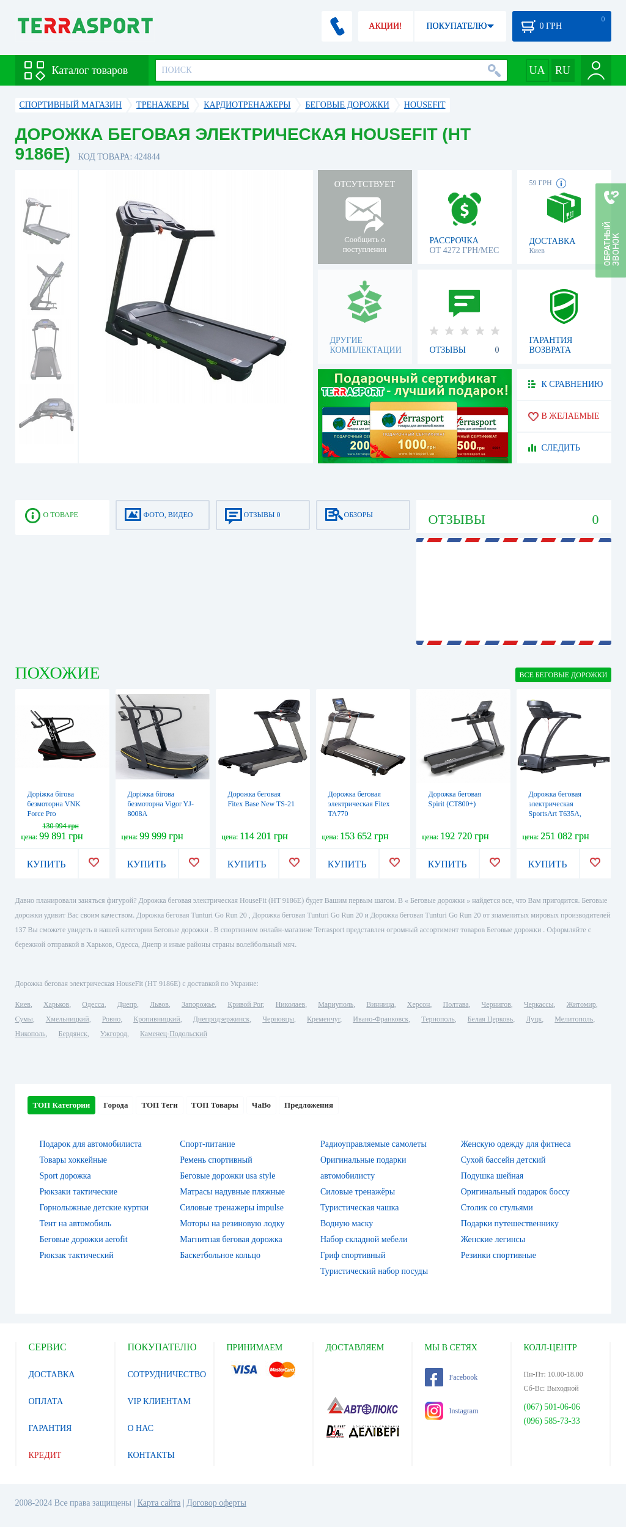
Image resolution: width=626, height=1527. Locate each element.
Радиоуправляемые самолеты (373, 1144)
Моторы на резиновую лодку (232, 1223)
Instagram (452, 1411)
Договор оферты (216, 1502)
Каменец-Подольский (173, 1033)
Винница (380, 1004)
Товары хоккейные (74, 1160)
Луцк (534, 1019)
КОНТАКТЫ (151, 1455)
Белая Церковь (490, 1019)
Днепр (127, 1004)
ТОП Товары (214, 1104)
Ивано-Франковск (380, 1019)
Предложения (308, 1104)
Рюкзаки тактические (78, 1191)
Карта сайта (159, 1502)
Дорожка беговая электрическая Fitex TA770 (359, 804)
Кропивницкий (156, 1019)
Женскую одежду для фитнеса (516, 1144)
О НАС (140, 1428)
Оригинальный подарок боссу (515, 1191)
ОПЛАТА (46, 1401)
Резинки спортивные (498, 1255)
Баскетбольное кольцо (220, 1255)
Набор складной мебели (363, 1239)
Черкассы (539, 1004)
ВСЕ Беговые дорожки (563, 675)
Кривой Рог (244, 1004)
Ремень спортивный (216, 1160)
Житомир (581, 1004)
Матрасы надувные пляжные (232, 1191)
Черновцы (278, 1019)
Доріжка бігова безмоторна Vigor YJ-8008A (161, 804)
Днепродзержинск (221, 1019)
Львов (159, 1004)
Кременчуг (323, 1019)
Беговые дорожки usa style (227, 1175)
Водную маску (346, 1223)
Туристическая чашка (359, 1207)
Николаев (290, 1004)
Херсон (418, 1004)
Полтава (456, 1004)
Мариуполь (335, 1004)
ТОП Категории (61, 1104)
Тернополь (437, 1019)
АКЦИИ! (385, 26)
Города (115, 1104)
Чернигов (496, 1004)
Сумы (24, 1019)
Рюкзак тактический (77, 1255)
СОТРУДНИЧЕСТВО (167, 1374)
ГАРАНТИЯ (50, 1428)
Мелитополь (573, 1019)
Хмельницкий (67, 1019)
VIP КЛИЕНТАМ (159, 1401)
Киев (23, 1004)
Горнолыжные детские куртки (94, 1207)
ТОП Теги (159, 1104)
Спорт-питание (207, 1144)
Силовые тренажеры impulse (232, 1207)
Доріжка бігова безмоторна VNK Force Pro (54, 804)
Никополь (30, 1033)
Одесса (93, 1004)
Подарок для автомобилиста (91, 1144)
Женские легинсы (493, 1239)
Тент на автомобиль (76, 1223)
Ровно (111, 1019)
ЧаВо (261, 1104)
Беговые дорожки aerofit (84, 1239)
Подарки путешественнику (510, 1223)
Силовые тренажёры (357, 1191)
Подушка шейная (492, 1175)
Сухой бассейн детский (503, 1160)
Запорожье (198, 1004)
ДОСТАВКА (52, 1374)
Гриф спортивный (352, 1255)
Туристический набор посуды (374, 1271)
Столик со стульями (497, 1207)
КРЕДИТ (45, 1455)
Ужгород (113, 1033)
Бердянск (73, 1033)
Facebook (451, 1377)
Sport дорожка (65, 1175)
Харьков (56, 1004)
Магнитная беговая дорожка (231, 1239)
